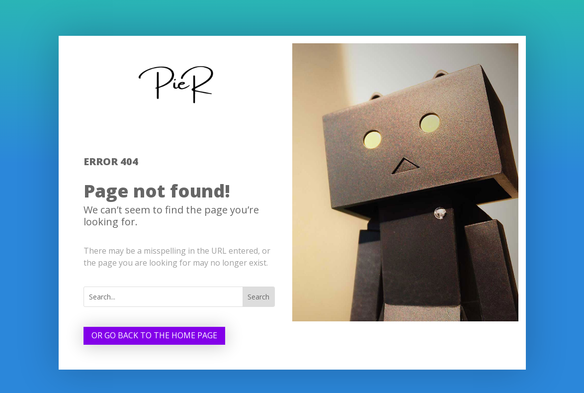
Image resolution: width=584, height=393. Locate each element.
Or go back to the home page (154, 335)
